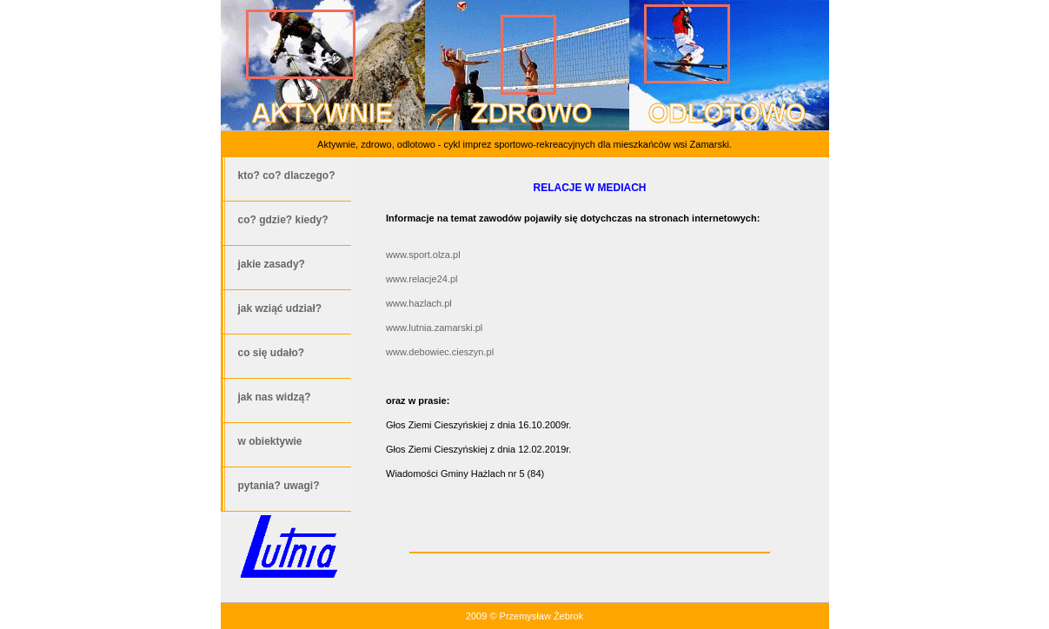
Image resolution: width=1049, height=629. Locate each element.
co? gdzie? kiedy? (283, 220)
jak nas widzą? (274, 397)
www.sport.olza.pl (423, 254)
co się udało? (271, 353)
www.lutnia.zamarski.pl (434, 327)
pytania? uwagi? (279, 486)
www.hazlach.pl (419, 303)
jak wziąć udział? (280, 308)
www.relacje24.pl (422, 279)
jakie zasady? (271, 264)
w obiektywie (270, 441)
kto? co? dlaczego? (286, 175)
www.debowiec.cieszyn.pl (440, 352)
